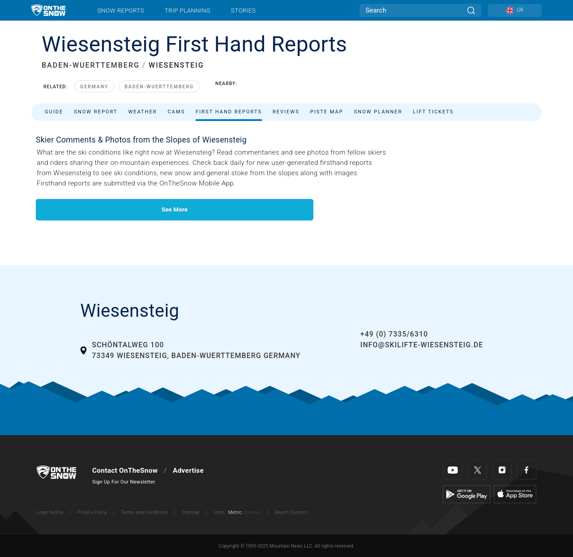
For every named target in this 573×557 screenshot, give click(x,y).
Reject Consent (291, 512)
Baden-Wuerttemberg (159, 87)
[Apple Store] (515, 494)
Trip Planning (187, 10)
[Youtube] (452, 469)
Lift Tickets (433, 112)
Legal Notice (50, 512)
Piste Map (326, 112)
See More (175, 209)
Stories (243, 10)
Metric (235, 512)
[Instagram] (502, 469)
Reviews (286, 112)
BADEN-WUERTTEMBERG (91, 65)
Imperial (252, 512)
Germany (94, 87)
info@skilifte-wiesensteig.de (421, 345)
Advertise (188, 470)
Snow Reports (121, 10)
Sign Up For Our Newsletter (123, 482)
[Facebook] (526, 469)
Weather (142, 112)
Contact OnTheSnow (125, 470)
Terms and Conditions (144, 512)
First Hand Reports (229, 112)
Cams (176, 112)
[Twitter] (477, 469)
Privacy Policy (92, 512)
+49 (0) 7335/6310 (394, 334)
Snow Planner (378, 112)
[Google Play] (467, 494)
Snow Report (95, 112)
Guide (54, 112)
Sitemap (190, 512)
